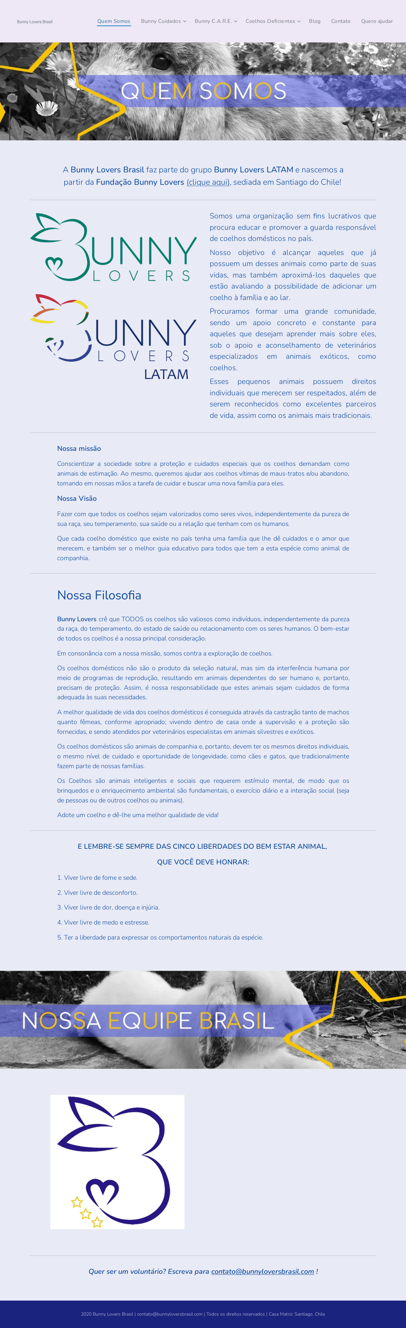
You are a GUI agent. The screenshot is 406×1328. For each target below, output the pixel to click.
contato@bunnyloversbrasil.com (262, 1272)
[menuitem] (120, 21)
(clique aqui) (207, 182)
